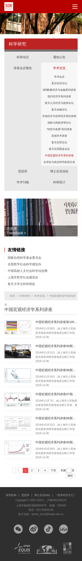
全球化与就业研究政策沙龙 (59, 162)
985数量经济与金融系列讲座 (59, 89)
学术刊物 (23, 182)
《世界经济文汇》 (65, 495)
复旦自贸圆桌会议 (59, 148)
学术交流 (59, 64)
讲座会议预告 (22, 64)
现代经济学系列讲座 (59, 96)
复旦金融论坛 (59, 109)
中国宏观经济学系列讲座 (59, 155)
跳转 (70, 475)
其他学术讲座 (59, 135)
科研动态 (23, 57)
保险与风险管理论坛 (59, 122)
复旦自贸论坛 (59, 142)
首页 (12, 295)
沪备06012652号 (56, 500)
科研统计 (59, 178)
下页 (53, 470)
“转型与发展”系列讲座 (59, 129)
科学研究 (24, 295)
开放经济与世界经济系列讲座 (59, 116)
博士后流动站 (59, 171)
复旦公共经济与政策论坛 (59, 103)
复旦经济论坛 (59, 83)
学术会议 (59, 76)
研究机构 (12, 495)
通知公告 (59, 57)
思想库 (22, 167)
